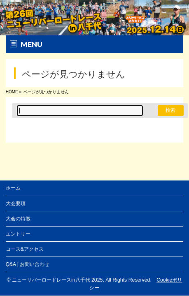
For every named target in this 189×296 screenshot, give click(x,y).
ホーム (13, 188)
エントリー (18, 234)
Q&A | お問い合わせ (27, 264)
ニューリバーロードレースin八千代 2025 (57, 280)
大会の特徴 (18, 219)
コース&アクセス (25, 249)
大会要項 (16, 203)
